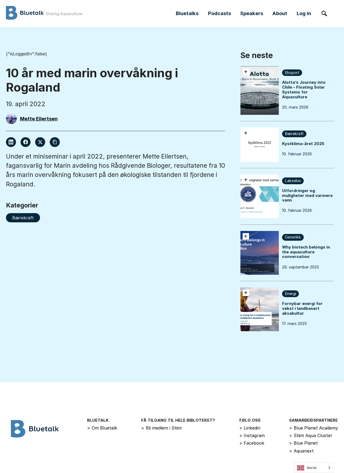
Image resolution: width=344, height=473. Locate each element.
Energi (290, 293)
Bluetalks (187, 13)
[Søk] (324, 13)
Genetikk (293, 237)
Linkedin (250, 428)
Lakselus (293, 180)
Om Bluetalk (102, 428)
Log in (304, 13)
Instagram (252, 435)
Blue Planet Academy (313, 428)
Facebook (251, 443)
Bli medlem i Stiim (161, 428)
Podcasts (219, 13)
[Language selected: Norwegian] (313, 467)
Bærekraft (294, 133)
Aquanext (301, 451)
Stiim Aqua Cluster (310, 435)
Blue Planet (303, 443)
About (279, 13)
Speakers (251, 13)
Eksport (292, 72)
